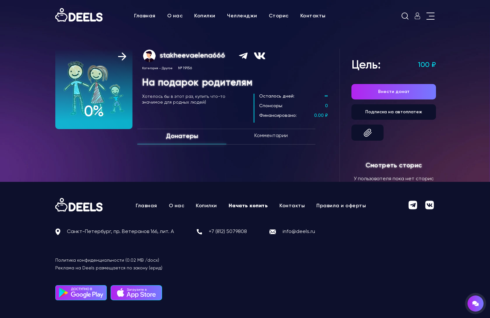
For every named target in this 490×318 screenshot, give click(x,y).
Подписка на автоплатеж (393, 112)
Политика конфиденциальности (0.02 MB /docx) (107, 260)
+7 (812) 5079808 (228, 231)
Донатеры (182, 136)
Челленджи (242, 16)
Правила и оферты (341, 206)
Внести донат (394, 91)
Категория (150, 68)
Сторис (279, 16)
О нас (175, 16)
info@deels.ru (299, 231)
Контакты (313, 16)
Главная (145, 16)
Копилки (204, 16)
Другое (167, 68)
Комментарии (271, 135)
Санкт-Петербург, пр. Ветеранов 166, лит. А (120, 231)
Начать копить (248, 206)
